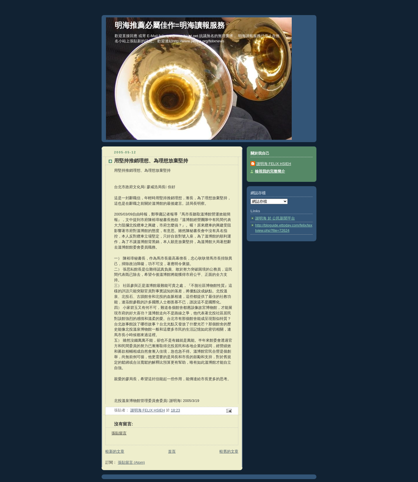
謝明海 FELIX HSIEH (273, 164)
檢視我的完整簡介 (270, 171)
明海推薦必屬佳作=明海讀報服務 (170, 25)
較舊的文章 (228, 452)
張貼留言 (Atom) (131, 463)
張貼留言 (119, 433)
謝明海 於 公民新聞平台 (275, 218)
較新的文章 (114, 452)
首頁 (172, 452)
